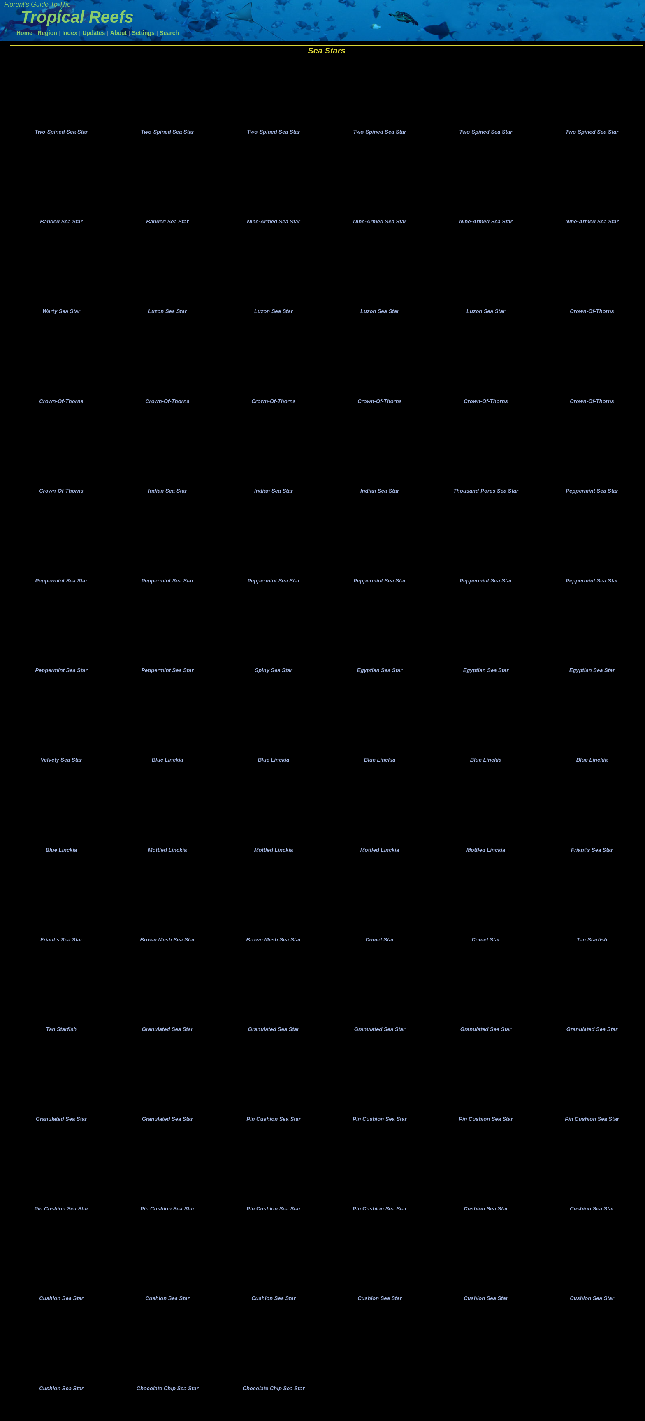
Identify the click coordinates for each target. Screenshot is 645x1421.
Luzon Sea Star (167, 314)
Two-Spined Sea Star (61, 133)
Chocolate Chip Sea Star (168, 1405)
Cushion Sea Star (486, 1224)
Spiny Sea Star (273, 678)
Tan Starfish (592, 951)
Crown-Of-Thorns (592, 314)
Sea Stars (326, 50)
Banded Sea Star (61, 224)
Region (47, 33)
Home (24, 33)
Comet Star (379, 951)
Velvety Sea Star (61, 769)
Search (169, 33)
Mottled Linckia (167, 860)
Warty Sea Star (61, 314)
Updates (93, 33)
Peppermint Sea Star (592, 497)
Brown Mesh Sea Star (167, 951)
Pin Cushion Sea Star (273, 1133)
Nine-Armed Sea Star (273, 224)
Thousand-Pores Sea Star (485, 497)
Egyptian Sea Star (380, 678)
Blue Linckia (167, 769)
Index (69, 33)
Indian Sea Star (167, 497)
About (118, 33)
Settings (143, 33)
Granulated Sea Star (167, 1042)
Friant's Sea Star (592, 860)
